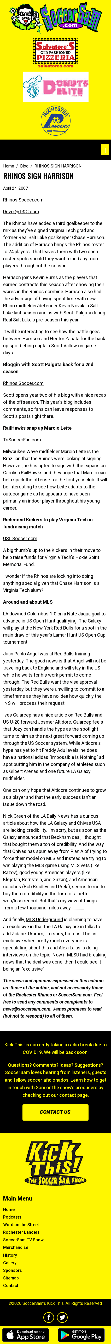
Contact (10, 1285)
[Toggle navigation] (105, 149)
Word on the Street (21, 1224)
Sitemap (11, 1278)
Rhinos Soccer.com (23, 200)
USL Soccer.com (20, 538)
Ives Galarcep (17, 715)
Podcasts (12, 1217)
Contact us (55, 1112)
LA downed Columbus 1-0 (29, 613)
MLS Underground (44, 919)
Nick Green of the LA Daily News (36, 816)
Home (9, 1209)
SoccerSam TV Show (23, 1239)
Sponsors (12, 1270)
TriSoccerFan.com (22, 439)
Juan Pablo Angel (21, 653)
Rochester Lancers (21, 1232)
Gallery (9, 1262)
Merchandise (15, 1247)
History (10, 1255)
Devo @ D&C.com (21, 211)
